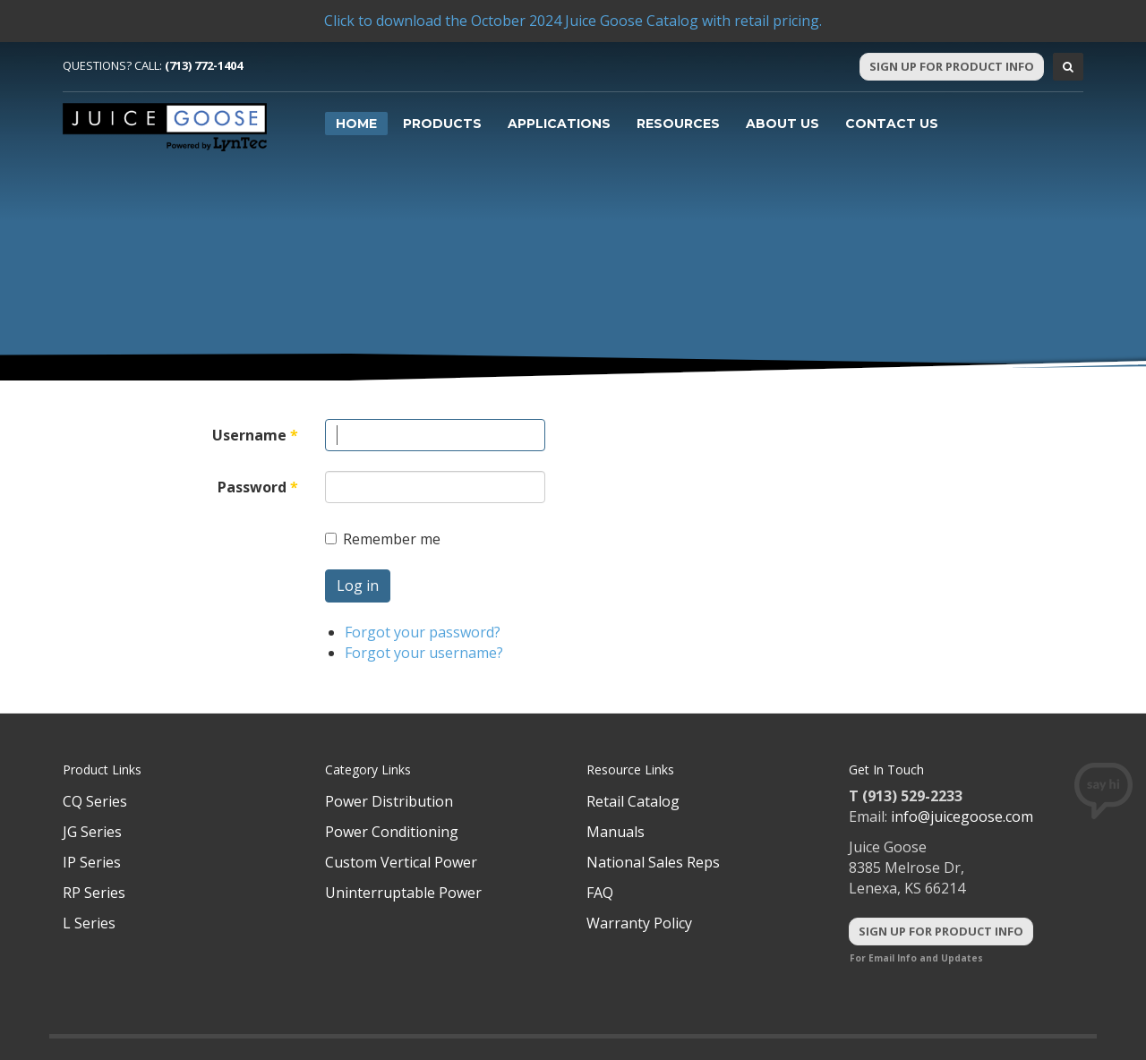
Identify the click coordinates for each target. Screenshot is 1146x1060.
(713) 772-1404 (204, 65)
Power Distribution (389, 801)
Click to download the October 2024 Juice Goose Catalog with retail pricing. (573, 20)
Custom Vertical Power (401, 862)
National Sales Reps (653, 862)
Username (255, 435)
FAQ (599, 892)
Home (356, 123)
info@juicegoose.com (962, 816)
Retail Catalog (633, 801)
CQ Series (95, 801)
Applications (559, 123)
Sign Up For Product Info (951, 66)
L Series (89, 923)
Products (442, 123)
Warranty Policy (639, 923)
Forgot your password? (422, 632)
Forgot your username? (424, 652)
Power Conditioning (391, 832)
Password (258, 487)
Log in (358, 585)
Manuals (615, 832)
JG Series (92, 832)
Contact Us (891, 123)
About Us (782, 123)
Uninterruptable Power (403, 892)
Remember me (382, 539)
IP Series (92, 862)
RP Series (94, 892)
